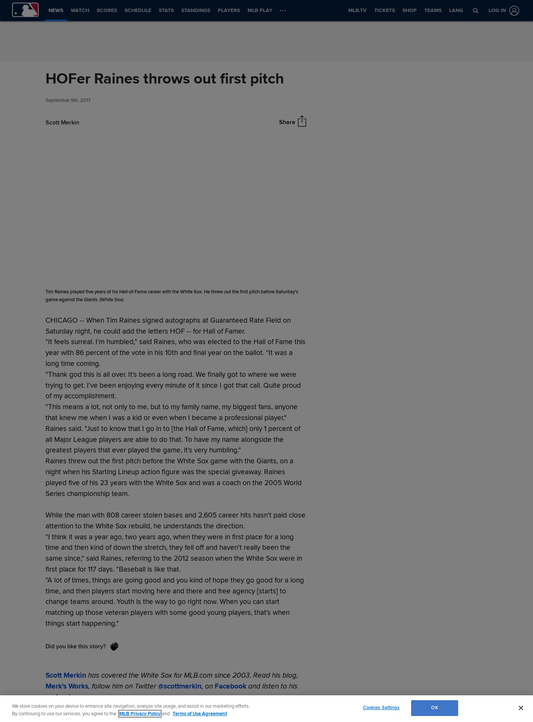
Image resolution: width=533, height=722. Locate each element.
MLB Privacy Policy (140, 714)
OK (434, 708)
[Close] (521, 707)
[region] (266, 708)
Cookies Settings (381, 708)
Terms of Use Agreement (200, 714)
